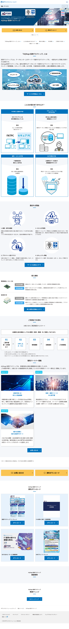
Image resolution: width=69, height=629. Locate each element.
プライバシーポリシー (25, 614)
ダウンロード (17, 523)
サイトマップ (15, 614)
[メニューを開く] (67, 2)
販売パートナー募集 (34, 43)
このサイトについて (6, 614)
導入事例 (50, 41)
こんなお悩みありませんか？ (29, 41)
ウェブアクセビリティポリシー (51, 614)
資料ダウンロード (52, 30)
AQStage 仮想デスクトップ (31, 608)
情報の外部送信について (37, 614)
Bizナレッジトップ (34, 599)
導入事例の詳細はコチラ (34, 309)
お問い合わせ (19, 30)
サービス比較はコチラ (34, 265)
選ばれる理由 (42, 41)
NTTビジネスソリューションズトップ (8, 608)
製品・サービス (5, 6)
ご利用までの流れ (59, 41)
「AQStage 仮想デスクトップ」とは (12, 41)
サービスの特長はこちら (34, 94)
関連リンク (4, 616)
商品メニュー (34, 34)
